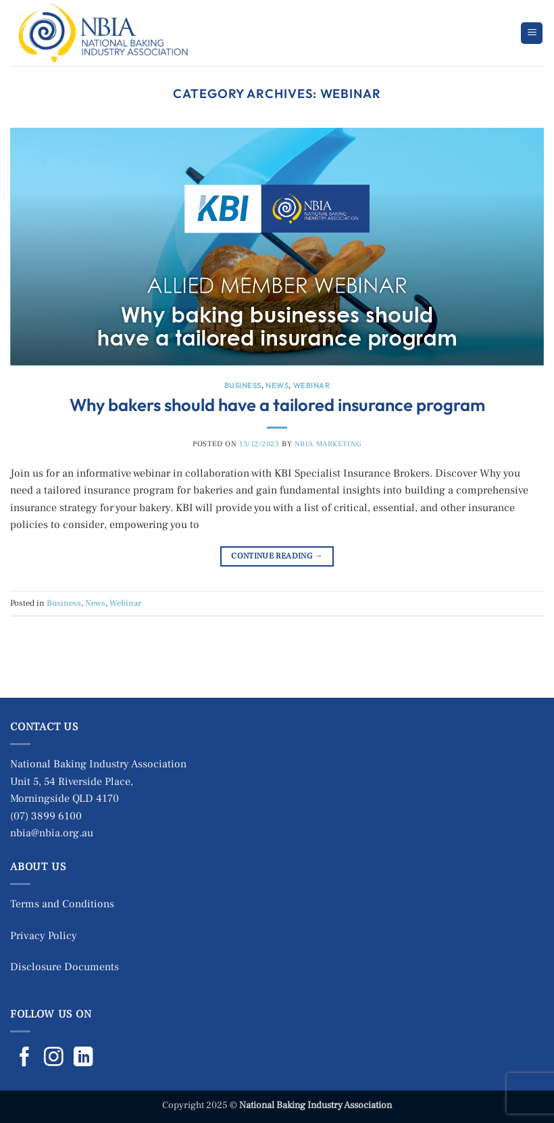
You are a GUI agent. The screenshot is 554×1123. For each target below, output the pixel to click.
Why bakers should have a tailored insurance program (277, 404)
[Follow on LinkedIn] (83, 1058)
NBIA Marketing (328, 444)
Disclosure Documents (64, 967)
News (277, 385)
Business (242, 385)
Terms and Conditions (62, 904)
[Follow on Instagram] (54, 1058)
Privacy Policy (43, 935)
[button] (532, 33)
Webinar (311, 385)
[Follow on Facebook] (24, 1058)
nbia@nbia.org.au (51, 833)
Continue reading (277, 556)
